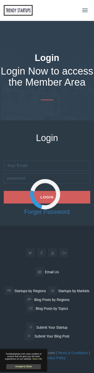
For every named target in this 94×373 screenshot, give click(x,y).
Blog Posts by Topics (47, 309)
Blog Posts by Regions (47, 300)
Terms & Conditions (73, 353)
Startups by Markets (68, 291)
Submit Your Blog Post (47, 336)
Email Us (47, 272)
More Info (37, 359)
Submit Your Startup (47, 327)
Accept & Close (23, 366)
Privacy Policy (55, 358)
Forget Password (47, 211)
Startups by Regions (25, 291)
